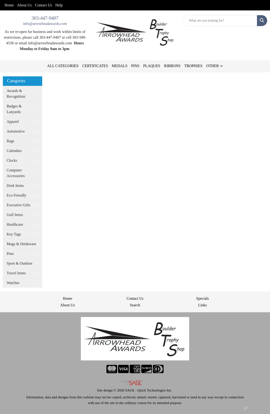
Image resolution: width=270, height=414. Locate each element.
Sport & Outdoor (19, 263)
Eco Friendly (16, 195)
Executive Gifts (18, 205)
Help (59, 5)
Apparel (13, 122)
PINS (135, 66)
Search (135, 305)
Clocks (12, 160)
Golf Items (15, 215)
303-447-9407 (45, 18)
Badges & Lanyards (14, 109)
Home (9, 5)
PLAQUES (151, 66)
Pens (10, 254)
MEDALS (120, 66)
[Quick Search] (220, 20)
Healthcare (15, 224)
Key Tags (14, 234)
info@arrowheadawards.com (45, 24)
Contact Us (43, 5)
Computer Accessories (16, 173)
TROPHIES (193, 66)
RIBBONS (172, 66)
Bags (10, 141)
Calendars (14, 151)
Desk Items (15, 186)
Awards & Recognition (16, 93)
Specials (202, 298)
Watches (13, 283)
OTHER (212, 66)
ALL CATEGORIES (62, 66)
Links (202, 305)
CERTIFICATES (95, 66)
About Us (24, 5)
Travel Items (16, 273)
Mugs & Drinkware (21, 244)
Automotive (16, 131)
